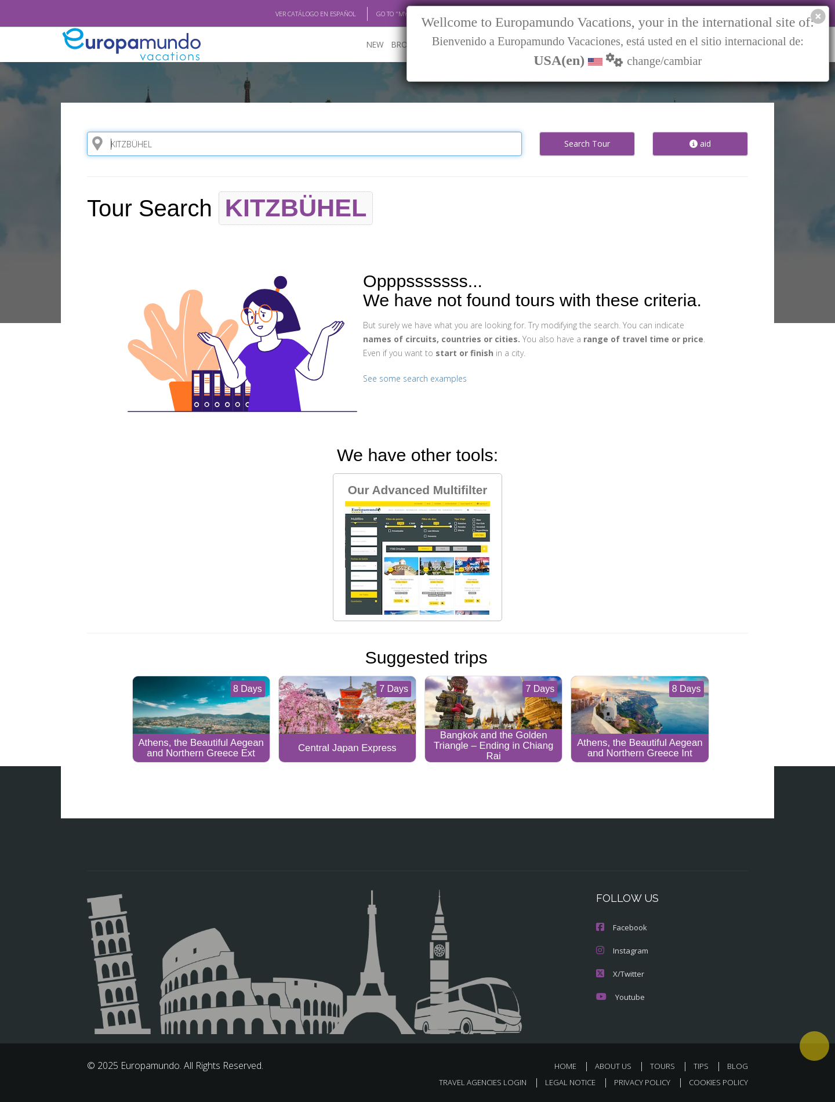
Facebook (621, 927)
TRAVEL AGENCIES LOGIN (471, 1082)
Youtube (619, 996)
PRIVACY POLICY (637, 1082)
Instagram (621, 950)
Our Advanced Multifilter (417, 548)
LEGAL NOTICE (562, 1082)
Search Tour (587, 143)
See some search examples (413, 378)
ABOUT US (616, 1066)
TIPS (702, 1066)
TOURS (665, 1066)
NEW (363, 43)
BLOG (737, 1066)
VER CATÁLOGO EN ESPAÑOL (289, 13)
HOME (569, 1066)
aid (700, 143)
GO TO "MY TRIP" (381, 13)
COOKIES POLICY (716, 1082)
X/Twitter (619, 973)
